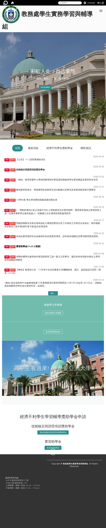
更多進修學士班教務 (53, 313)
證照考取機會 (60, 87)
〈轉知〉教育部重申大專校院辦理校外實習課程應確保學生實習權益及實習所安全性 (57, 179)
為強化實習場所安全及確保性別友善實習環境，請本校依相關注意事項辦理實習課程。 (58, 236)
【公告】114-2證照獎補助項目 (30, 159)
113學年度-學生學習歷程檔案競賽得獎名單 (36, 199)
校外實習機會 (45, 87)
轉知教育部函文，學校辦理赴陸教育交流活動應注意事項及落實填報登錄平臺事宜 (56, 189)
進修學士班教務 (53, 305)
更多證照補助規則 (53, 332)
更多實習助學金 (53, 448)
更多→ (53, 293)
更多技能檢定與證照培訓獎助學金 (53, 432)
